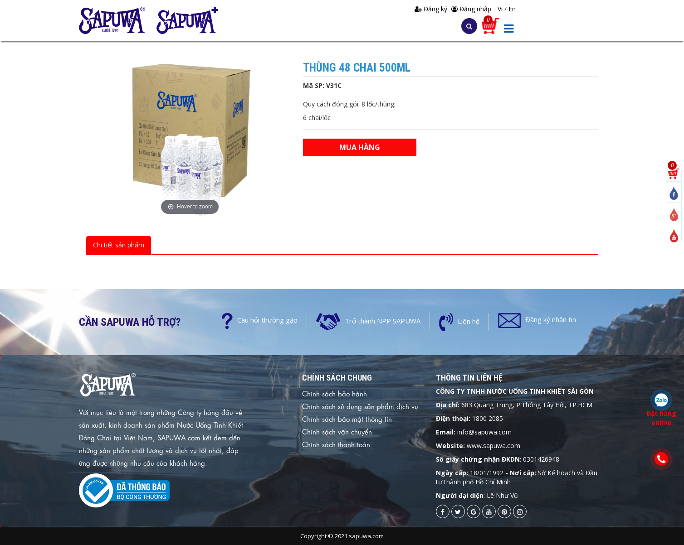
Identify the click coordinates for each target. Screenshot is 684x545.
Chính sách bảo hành (334, 393)
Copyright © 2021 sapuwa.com (342, 536)
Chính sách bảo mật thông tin (347, 419)
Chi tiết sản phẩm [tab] (118, 245)
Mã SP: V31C (322, 85)
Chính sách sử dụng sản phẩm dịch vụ (360, 406)
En (512, 9)
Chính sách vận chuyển (337, 431)
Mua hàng (359, 147)
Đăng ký (432, 9)
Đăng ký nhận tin (550, 319)
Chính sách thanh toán (336, 444)
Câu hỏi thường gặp (267, 319)
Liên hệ (468, 321)
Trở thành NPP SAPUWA (382, 320)
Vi (501, 9)
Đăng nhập (471, 9)
